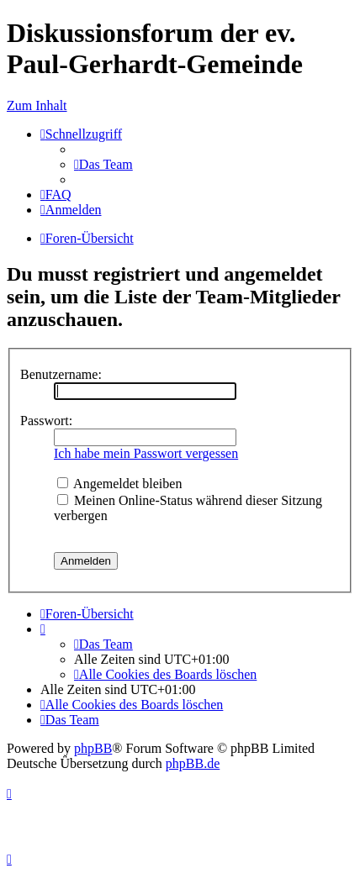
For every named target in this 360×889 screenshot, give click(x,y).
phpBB (93, 748)
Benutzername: (61, 374)
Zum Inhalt (37, 105)
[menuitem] (103, 164)
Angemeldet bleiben (119, 483)
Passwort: (46, 420)
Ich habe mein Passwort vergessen (146, 453)
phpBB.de (193, 763)
